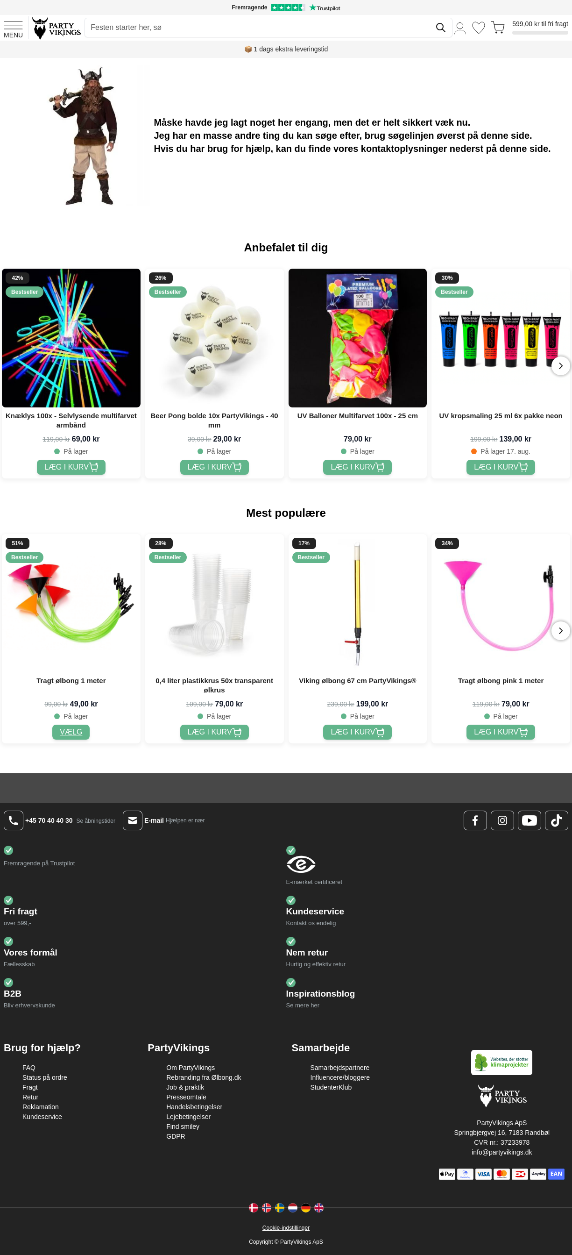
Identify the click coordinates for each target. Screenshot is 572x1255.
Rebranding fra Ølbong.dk (203, 1077)
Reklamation (40, 1107)
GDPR (175, 1136)
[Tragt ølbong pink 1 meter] (500, 732)
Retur (30, 1097)
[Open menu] (13, 28)
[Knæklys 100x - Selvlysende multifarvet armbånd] (71, 467)
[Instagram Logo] (502, 820)
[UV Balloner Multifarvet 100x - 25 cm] (357, 467)
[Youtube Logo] (529, 820)
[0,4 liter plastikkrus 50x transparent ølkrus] (214, 732)
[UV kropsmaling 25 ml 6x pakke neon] (500, 467)
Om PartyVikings (190, 1067)
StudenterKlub (331, 1087)
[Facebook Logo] (475, 820)
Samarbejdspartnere (340, 1067)
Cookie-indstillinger (286, 1228)
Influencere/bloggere (340, 1077)
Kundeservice (42, 1116)
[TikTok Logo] (556, 820)
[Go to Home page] (56, 28)
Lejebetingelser (188, 1116)
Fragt (30, 1087)
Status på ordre (44, 1077)
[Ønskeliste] (478, 27)
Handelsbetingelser (194, 1107)
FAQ (28, 1067)
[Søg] (441, 27)
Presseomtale (186, 1097)
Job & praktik (185, 1087)
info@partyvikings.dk (502, 1152)
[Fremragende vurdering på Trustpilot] (286, 7)
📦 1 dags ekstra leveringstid (286, 49)
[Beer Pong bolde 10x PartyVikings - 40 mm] (214, 467)
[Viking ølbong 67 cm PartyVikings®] (357, 732)
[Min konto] (460, 28)
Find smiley (182, 1126)
